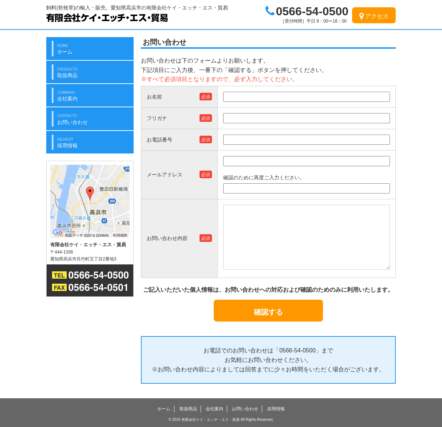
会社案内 (214, 408)
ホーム (163, 408)
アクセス (373, 16)
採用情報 (276, 408)
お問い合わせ (245, 408)
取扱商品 (188, 408)
